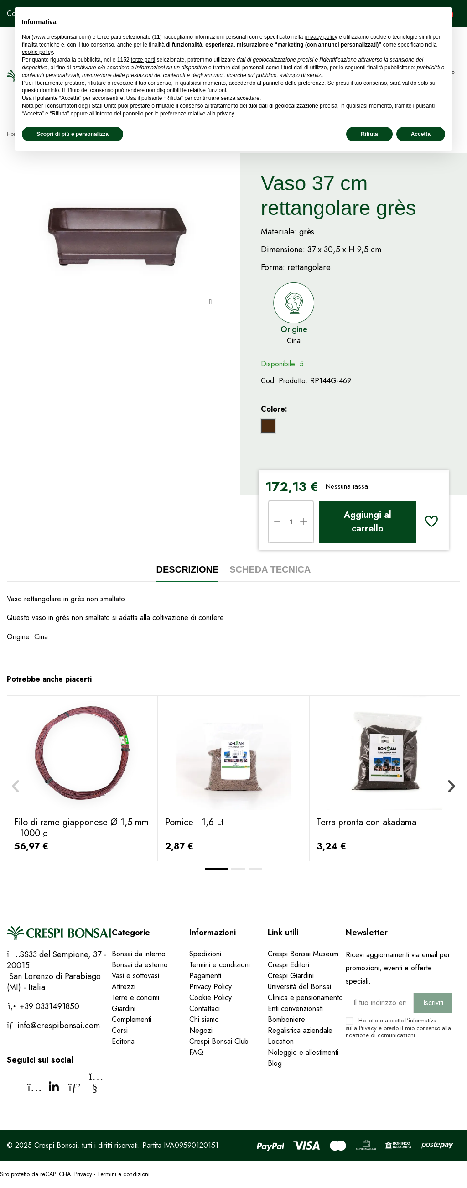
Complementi (131, 1019)
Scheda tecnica (270, 569)
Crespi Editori (288, 964)
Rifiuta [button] (369, 134)
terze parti (143, 60)
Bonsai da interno (139, 953)
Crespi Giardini (291, 975)
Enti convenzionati (295, 1008)
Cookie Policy (210, 997)
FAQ (197, 1052)
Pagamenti (205, 975)
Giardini (123, 1008)
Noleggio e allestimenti (303, 1052)
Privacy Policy (210, 986)
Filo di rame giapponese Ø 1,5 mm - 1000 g (81, 828)
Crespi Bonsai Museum (303, 953)
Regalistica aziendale (300, 1030)
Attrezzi (123, 986)
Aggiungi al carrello (367, 521)
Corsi (120, 1030)
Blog (275, 1063)
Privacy (368, 1028)
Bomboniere (286, 1019)
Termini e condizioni (219, 964)
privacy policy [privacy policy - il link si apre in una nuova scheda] (321, 37)
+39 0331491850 (48, 1006)
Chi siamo (204, 1019)
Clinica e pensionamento (305, 997)
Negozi (201, 1030)
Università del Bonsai (299, 986)
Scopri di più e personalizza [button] (72, 134)
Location (281, 1041)
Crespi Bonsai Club (219, 1041)
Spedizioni (205, 953)
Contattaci (204, 1008)
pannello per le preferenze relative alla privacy (178, 113)
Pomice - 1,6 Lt (194, 822)
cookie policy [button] (37, 52)
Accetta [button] (421, 134)
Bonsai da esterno (140, 964)
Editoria (123, 1041)
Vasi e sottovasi (135, 975)
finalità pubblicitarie (390, 67)
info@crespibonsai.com (58, 1026)
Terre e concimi (135, 997)
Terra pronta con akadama (366, 822)
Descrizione (187, 569)
